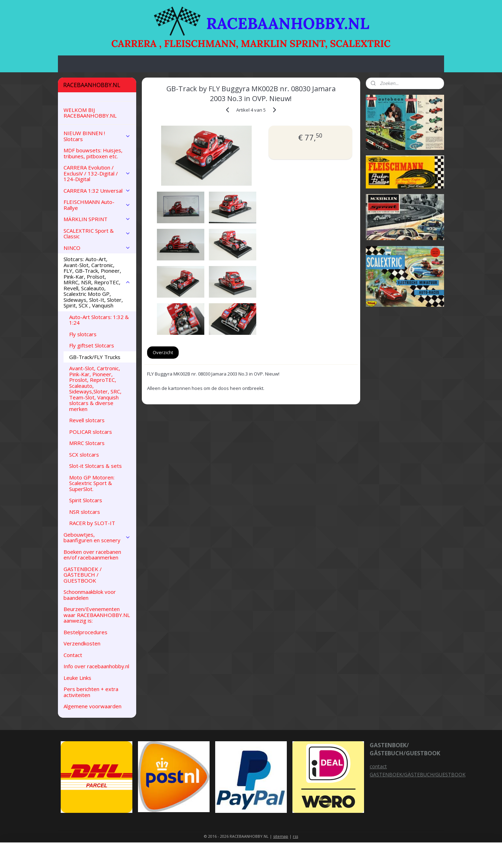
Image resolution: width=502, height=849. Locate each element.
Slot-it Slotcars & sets (95, 465)
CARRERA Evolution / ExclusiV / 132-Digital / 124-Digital (97, 173)
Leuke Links (77, 677)
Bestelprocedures (85, 632)
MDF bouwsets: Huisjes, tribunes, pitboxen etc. (93, 153)
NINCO (97, 247)
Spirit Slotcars (85, 500)
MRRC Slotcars (87, 442)
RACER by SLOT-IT (92, 522)
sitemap (280, 836)
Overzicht (163, 352)
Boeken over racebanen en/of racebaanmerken (92, 554)
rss (295, 836)
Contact (73, 654)
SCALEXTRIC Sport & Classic (97, 233)
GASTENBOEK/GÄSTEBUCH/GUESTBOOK (417, 774)
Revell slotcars (87, 420)
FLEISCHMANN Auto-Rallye (97, 204)
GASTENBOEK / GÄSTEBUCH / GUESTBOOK (83, 574)
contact (378, 766)
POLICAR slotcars (90, 431)
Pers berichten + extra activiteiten (91, 691)
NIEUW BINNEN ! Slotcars (97, 136)
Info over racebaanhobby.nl (96, 666)
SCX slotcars (84, 454)
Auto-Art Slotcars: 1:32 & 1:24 (99, 319)
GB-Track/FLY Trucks (94, 356)
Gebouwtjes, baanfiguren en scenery (97, 537)
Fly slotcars (83, 334)
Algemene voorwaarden (92, 706)
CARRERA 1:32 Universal (97, 190)
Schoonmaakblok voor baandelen (90, 594)
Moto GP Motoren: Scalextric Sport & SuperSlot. (91, 483)
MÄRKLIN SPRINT (97, 219)
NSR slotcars (84, 511)
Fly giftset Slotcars (91, 345)
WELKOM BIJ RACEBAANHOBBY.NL (90, 112)
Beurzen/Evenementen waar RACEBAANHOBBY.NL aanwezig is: (97, 614)
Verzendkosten (82, 643)
